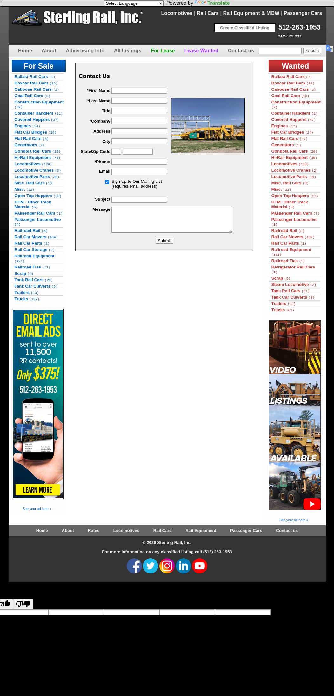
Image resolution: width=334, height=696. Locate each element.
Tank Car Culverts (36, 286)
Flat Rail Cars (32, 138)
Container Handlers (39, 113)
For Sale (38, 66)
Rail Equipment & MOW (251, 13)
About (49, 50)
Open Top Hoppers (38, 195)
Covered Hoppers (37, 119)
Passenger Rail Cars (39, 213)
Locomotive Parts (37, 176)
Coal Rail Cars (32, 95)
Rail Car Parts (32, 243)
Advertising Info (85, 50)
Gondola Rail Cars (38, 151)
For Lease (163, 50)
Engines (27, 125)
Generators (29, 145)
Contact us (241, 50)
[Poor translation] (23, 604)
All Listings (127, 50)
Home (25, 50)
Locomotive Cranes (38, 170)
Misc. (25, 189)
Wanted (295, 66)
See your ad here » (37, 509)
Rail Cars (208, 13)
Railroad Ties (32, 267)
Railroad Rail (31, 230)
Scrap (24, 273)
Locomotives (177, 13)
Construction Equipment (39, 104)
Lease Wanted (201, 50)
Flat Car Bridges (36, 132)
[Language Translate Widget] (134, 3)
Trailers (27, 292)
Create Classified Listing (245, 27)
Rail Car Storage (35, 249)
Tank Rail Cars (34, 279)
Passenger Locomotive (38, 222)
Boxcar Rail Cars (36, 83)
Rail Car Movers (36, 237)
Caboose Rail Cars (37, 89)
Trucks (27, 298)
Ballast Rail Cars (35, 76)
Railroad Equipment (35, 258)
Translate (212, 3)
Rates (93, 530)
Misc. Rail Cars (34, 183)
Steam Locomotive (293, 284)
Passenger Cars (303, 13)
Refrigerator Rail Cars (293, 269)
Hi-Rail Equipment (37, 157)
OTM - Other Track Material (33, 204)
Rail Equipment (200, 530)
